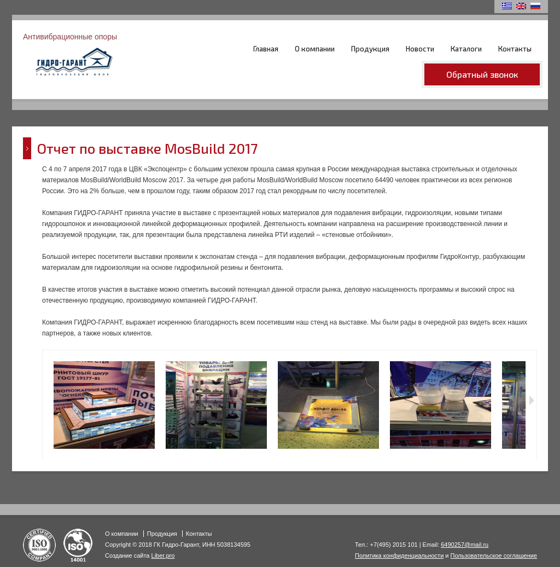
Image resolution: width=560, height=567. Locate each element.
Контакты (515, 48)
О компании (315, 48)
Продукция (370, 48)
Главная (265, 48)
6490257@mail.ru (464, 544)
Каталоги (466, 48)
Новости (420, 48)
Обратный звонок (482, 74)
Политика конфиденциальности (399, 555)
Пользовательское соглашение (494, 555)
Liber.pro (163, 555)
